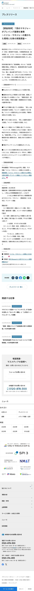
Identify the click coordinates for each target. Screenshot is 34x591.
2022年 (15, 433)
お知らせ (6, 414)
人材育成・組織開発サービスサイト (16, 488)
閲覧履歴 (29, 589)
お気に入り (21, 589)
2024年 (25, 429)
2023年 (5, 433)
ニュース (8, 8)
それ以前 (26, 433)
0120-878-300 (8, 558)
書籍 (4, 418)
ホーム (2, 8)
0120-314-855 (8, 573)
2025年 (15, 429)
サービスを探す (8, 589)
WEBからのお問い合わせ (13, 550)
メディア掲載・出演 (24, 418)
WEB (14, 563)
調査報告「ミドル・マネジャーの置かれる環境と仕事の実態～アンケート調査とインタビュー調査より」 (17, 175)
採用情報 (4, 542)
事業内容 (4, 510)
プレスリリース (16, 8)
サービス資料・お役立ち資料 (11, 529)
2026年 (5, 429)
